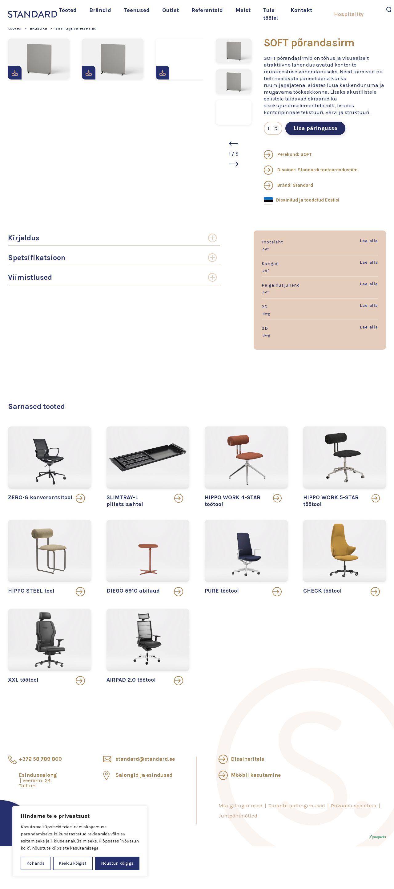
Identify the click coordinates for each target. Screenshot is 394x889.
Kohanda (35, 863)
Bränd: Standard (288, 185)
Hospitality (349, 14)
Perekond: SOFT (288, 154)
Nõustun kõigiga (117, 863)
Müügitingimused (241, 805)
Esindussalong (38, 780)
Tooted (68, 10)
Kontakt (301, 10)
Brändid (100, 10)
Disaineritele (247, 759)
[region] (80, 841)
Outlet (170, 10)
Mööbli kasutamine (256, 775)
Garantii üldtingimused (296, 805)
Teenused (137, 10)
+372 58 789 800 (40, 759)
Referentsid (207, 10)
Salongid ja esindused (144, 775)
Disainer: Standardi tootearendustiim (311, 170)
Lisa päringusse (315, 128)
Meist (243, 10)
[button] (233, 143)
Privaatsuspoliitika (353, 805)
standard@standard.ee (145, 759)
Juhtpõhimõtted (238, 816)
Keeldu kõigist (72, 863)
